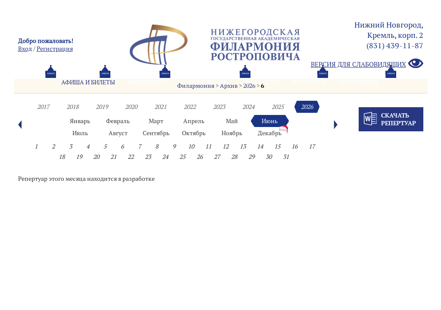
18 (62, 157)
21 (113, 157)
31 (286, 157)
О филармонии (205, 82)
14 (260, 146)
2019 (102, 107)
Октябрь (194, 133)
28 (234, 157)
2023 (219, 107)
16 (294, 146)
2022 (190, 107)
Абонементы (148, 82)
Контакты (309, 82)
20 (96, 157)
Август (118, 133)
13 (243, 146)
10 (191, 146)
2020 (131, 107)
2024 (248, 107)
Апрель (193, 121)
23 (148, 157)
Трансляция (358, 82)
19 (79, 157)
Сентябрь (156, 133)
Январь (80, 121)
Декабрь (269, 133)
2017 (43, 107)
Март (156, 121)
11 (208, 146)
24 (165, 157)
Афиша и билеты (88, 82)
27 (217, 157)
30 (269, 157)
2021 (160, 107)
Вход (25, 49)
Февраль (118, 121)
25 (182, 157)
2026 (307, 107)
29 (251, 157)
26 (200, 157)
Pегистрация (55, 49)
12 (225, 146)
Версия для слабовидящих (367, 63)
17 (312, 146)
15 (277, 146)
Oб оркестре (261, 82)
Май (232, 121)
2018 (72, 107)
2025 (278, 107)
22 (131, 157)
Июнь (270, 121)
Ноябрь (232, 133)
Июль (80, 133)
